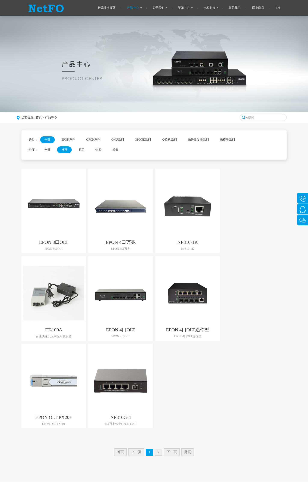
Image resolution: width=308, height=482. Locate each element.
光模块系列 (227, 139)
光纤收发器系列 (198, 139)
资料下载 (163, 429)
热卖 (98, 149)
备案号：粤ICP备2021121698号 (151, 472)
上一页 (136, 364)
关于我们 (158, 7)
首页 (39, 117)
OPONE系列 (143, 139)
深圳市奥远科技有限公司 (114, 472)
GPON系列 (93, 139)
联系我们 (235, 7)
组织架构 (38, 415)
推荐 (64, 149)
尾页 (187, 364)
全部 (47, 139)
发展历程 (38, 422)
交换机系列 (169, 139)
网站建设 (6, 480)
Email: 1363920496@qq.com (216, 429)
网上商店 (258, 7)
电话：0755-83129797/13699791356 (221, 415)
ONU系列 (117, 139)
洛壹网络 (19, 480)
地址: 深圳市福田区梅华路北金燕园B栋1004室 (229, 436)
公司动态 (121, 415)
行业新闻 (121, 422)
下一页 (172, 364)
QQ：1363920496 (210, 422)
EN (278, 7)
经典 (115, 149)
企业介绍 (38, 429)
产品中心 (133, 7)
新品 (81, 149)
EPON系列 (68, 139)
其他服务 (163, 422)
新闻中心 (184, 7)
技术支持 (209, 7)
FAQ (160, 415)
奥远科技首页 (106, 7)
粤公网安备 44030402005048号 (191, 472)
